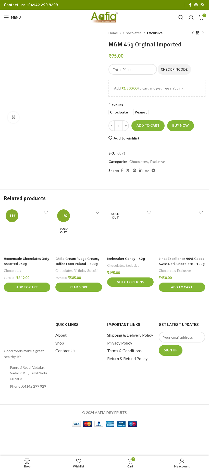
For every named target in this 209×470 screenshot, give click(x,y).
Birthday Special (86, 270)
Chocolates (132, 33)
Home (113, 33)
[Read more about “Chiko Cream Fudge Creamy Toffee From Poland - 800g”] (78, 287)
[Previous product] (192, 32)
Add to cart (148, 125)
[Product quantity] (118, 125)
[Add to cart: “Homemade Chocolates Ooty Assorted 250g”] (27, 287)
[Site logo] (104, 17)
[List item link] (27, 386)
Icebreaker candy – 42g (126, 259)
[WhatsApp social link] (202, 5)
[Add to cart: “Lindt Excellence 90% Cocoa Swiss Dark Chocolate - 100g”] (182, 287)
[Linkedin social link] (141, 170)
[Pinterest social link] (134, 170)
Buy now (180, 125)
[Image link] (25, 332)
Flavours (115, 105)
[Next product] (202, 32)
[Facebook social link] (190, 5)
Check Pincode (176, 69)
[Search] (181, 17)
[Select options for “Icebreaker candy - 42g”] (130, 282)
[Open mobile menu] (12, 17)
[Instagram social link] (196, 5)
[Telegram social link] (153, 170)
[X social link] (128, 170)
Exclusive (155, 33)
